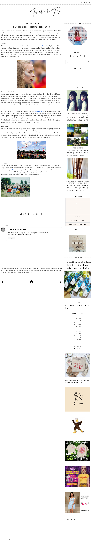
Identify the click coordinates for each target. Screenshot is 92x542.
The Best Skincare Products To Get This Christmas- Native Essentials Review (77, 265)
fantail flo (5, 539)
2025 (77, 318)
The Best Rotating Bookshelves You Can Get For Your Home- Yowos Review (77, 182)
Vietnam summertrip (77, 148)
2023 (77, 322)
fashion (77, 208)
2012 (77, 346)
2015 (77, 339)
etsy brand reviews (77, 224)
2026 (77, 316)
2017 (77, 335)
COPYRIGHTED (86, 539)
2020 (77, 329)
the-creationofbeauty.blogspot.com (19, 234)
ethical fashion (77, 220)
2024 (77, 320)
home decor (78, 204)
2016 (77, 337)
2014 (77, 342)
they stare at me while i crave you (77, 113)
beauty (78, 212)
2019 (77, 331)
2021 (77, 326)
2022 (77, 324)
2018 (77, 333)
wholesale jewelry (71, 519)
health (77, 216)
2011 (77, 348)
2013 (77, 344)
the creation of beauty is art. (17, 229)
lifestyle (77, 200)
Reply (11, 238)
